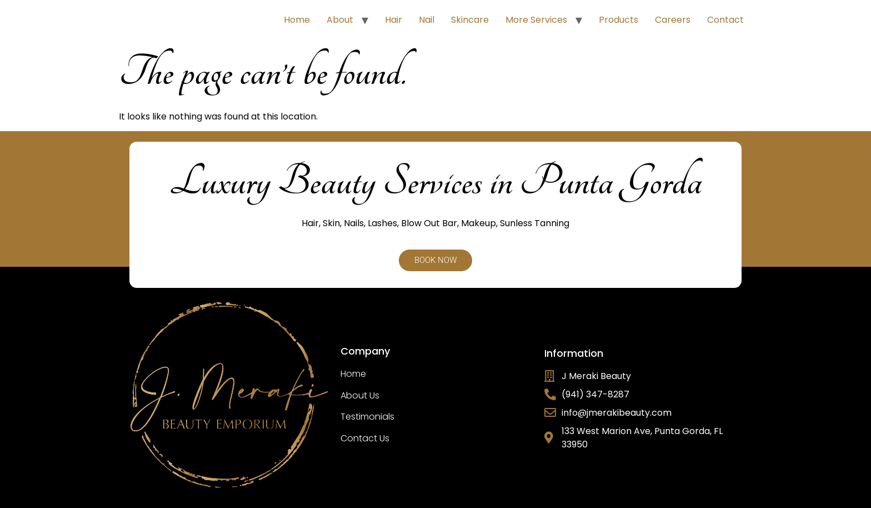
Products (618, 19)
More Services (536, 19)
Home (297, 19)
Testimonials (367, 416)
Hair (393, 19)
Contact (725, 19)
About (340, 19)
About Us (360, 395)
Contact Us (365, 438)
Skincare (470, 19)
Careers (672, 19)
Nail (426, 19)
